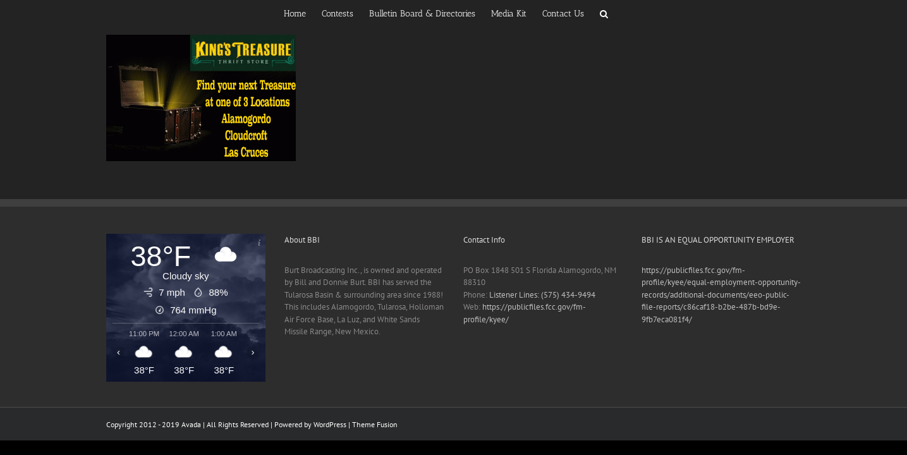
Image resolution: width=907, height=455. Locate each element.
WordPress (329, 424)
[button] (643, 12)
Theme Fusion (375, 424)
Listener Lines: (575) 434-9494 (542, 294)
